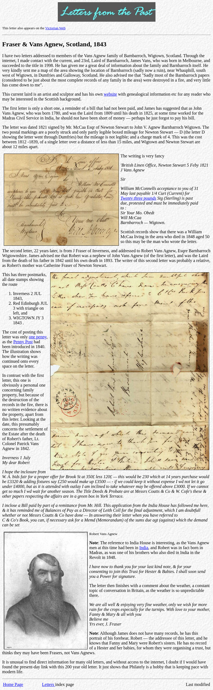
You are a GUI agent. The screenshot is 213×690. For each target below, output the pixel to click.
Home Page (13, 684)
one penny (37, 337)
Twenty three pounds (138, 198)
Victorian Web (55, 28)
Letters (48, 684)
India (143, 547)
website (110, 94)
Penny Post (23, 341)
